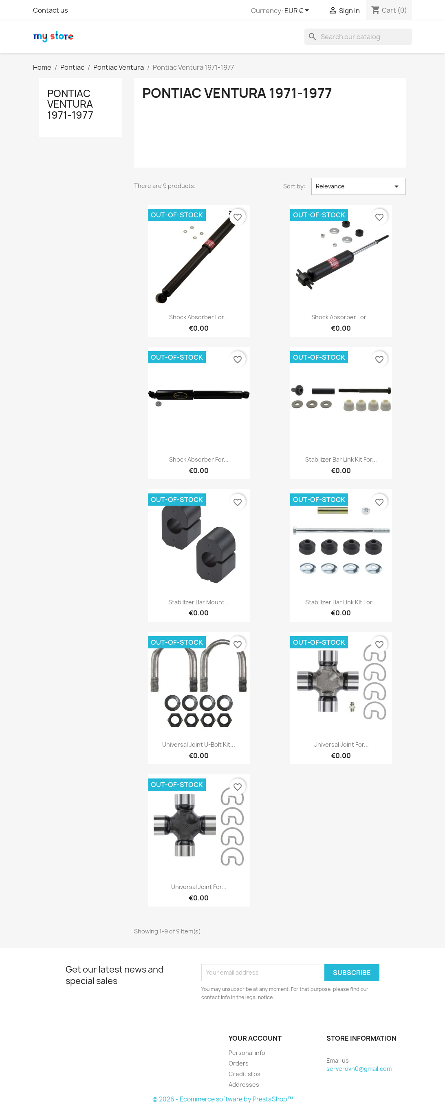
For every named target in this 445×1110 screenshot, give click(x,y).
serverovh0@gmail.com (359, 1068)
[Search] (358, 37)
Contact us (50, 10)
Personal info (247, 1053)
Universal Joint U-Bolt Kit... (198, 744)
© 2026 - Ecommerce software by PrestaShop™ (222, 1099)
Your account (255, 1038)
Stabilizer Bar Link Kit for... (341, 459)
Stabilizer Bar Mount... (198, 602)
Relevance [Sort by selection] (358, 186)
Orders (239, 1063)
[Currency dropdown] (298, 11)
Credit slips (244, 1074)
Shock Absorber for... (199, 317)
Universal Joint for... (341, 744)
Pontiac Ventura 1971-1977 (70, 104)
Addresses (244, 1084)
